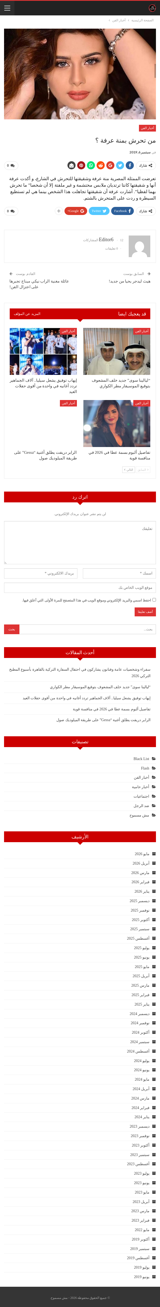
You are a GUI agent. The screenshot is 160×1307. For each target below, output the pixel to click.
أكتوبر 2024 (141, 1031)
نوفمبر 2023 (140, 1134)
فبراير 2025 (141, 993)
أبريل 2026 (141, 861)
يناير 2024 (142, 1115)
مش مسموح (139, 813)
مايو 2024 (142, 1078)
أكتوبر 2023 (141, 1143)
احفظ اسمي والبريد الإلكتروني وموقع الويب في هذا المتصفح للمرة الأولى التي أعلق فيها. (86, 598)
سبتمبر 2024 (140, 1040)
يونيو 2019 (142, 1275)
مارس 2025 (140, 984)
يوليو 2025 (142, 946)
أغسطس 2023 (138, 1162)
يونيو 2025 (142, 955)
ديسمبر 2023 (140, 1125)
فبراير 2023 (141, 1219)
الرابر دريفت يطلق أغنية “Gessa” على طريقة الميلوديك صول (103, 718)
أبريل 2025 (141, 974)
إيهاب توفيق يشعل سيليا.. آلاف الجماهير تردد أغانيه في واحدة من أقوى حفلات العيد (87, 696)
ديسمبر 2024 (140, 1012)
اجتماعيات (141, 794)
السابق (143, 467)
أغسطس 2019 (138, 1256)
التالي (128, 467)
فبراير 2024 (141, 1106)
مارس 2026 (140, 871)
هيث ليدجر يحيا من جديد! (130, 279)
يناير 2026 (142, 890)
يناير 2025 (142, 1002)
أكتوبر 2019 (141, 1237)
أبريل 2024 (141, 1087)
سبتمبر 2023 (140, 1153)
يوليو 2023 (142, 1172)
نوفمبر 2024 (140, 1021)
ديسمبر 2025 (140, 899)
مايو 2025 (142, 965)
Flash (145, 766)
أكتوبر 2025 (141, 918)
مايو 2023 (142, 1190)
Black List (141, 757)
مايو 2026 (142, 852)
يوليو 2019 (142, 1266)
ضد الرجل (141, 804)
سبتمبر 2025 (140, 927)
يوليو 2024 (142, 1059)
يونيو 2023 (142, 1181)
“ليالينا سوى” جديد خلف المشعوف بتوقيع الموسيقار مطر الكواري (100, 685)
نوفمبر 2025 (140, 908)
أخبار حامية (140, 785)
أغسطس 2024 (138, 1049)
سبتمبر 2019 (140, 1247)
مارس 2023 (140, 1209)
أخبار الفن (147, 128)
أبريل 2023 (141, 1200)
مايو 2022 (142, 1228)
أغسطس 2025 (138, 937)
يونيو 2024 (142, 1068)
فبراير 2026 (141, 880)
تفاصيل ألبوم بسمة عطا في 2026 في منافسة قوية (112, 707)
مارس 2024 (140, 1096)
